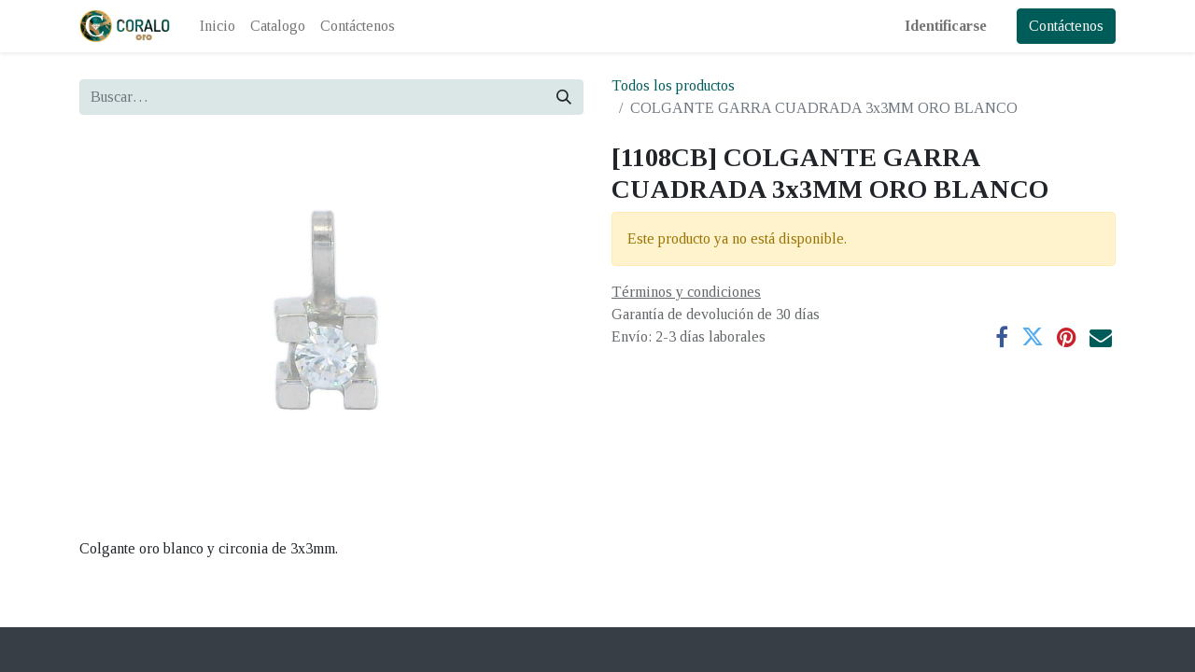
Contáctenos (1066, 26)
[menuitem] (217, 26)
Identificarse (946, 26)
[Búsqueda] (563, 97)
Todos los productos (673, 85)
